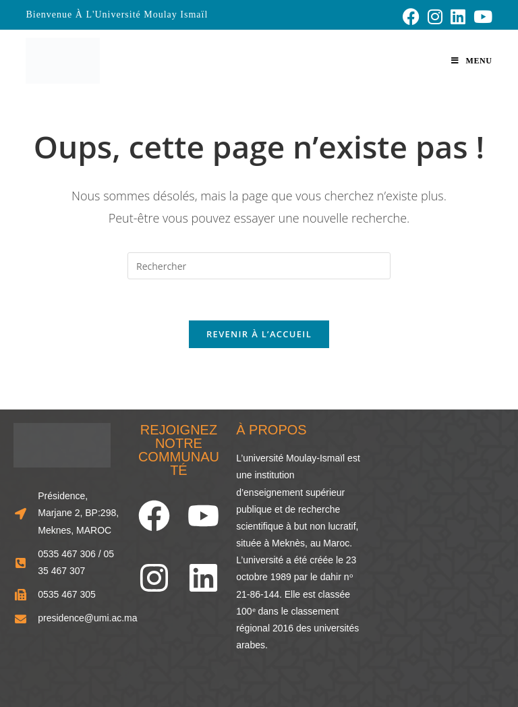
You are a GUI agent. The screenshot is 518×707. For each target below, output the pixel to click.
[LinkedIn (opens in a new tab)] (458, 16)
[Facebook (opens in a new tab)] (411, 16)
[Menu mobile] (471, 60)
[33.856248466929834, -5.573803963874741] (441, 514)
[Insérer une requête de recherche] (259, 265)
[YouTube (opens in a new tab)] (480, 16)
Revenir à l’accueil (259, 334)
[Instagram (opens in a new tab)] (435, 16)
